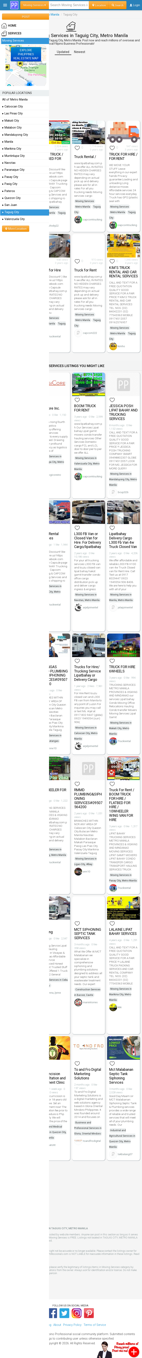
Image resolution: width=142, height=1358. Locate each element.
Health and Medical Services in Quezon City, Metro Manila (52, 1132)
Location (99, 5)
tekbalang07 (125, 1154)
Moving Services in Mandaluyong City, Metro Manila (123, 479)
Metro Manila (50, 14)
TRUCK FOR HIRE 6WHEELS (122, 669)
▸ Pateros (8, 191)
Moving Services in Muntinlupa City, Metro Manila (51, 462)
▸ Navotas (9, 163)
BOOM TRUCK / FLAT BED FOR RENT (51, 158)
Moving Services (49, 207)
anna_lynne (54, 992)
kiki (120, 1007)
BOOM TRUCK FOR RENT (85, 408)
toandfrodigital (92, 1140)
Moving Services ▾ (34, 5)
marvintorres (90, 1002)
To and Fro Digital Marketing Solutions (87, 1074)
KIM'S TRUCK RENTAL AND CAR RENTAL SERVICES (123, 272)
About (57, 1325)
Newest (79, 52)
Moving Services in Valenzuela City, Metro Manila (87, 464)
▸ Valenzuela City (13, 219)
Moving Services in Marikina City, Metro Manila (120, 994)
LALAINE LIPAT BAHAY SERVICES (123, 932)
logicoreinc (54, 474)
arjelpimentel (90, 607)
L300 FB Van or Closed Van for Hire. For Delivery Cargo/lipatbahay (87, 540)
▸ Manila (7, 141)
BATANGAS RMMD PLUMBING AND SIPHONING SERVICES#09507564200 (53, 675)
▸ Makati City (10, 120)
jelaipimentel (125, 607)
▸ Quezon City (11, 198)
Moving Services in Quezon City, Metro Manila (50, 592)
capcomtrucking (92, 219)
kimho (121, 346)
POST (26, 16)
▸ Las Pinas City (12, 113)
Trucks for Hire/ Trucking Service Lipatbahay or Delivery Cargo (87, 673)
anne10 (52, 748)
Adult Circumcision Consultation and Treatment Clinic (52, 1076)
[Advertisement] (71, 87)
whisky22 (53, 225)
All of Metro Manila (15, 99)
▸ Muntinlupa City (13, 156)
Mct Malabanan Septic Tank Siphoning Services (121, 1076)
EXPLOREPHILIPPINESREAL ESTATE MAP (25, 54)
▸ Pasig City (9, 184)
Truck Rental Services (49, 536)
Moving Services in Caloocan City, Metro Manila (85, 733)
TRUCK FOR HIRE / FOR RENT (123, 156)
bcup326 (123, 492)
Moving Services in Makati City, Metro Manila (120, 728)
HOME (8, 26)
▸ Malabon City (12, 127)
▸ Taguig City (10, 212)
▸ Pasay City (10, 177)
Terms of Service (95, 1325)
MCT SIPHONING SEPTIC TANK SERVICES (87, 934)
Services (11, 33)
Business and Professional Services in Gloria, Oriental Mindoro (88, 1128)
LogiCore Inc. (49, 408)
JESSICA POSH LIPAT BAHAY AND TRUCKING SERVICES (123, 412)
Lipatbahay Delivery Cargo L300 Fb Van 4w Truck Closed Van (123, 540)
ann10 (86, 871)
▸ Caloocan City (12, 106)
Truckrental (54, 336)
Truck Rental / (85, 157)
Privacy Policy (72, 1325)
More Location (16, 228)
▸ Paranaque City (13, 170)
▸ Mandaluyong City (15, 135)
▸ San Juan (9, 205)
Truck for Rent (85, 270)
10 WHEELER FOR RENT (52, 792)
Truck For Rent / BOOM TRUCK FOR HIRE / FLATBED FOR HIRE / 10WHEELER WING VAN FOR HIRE (121, 805)
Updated (63, 52)
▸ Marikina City (11, 148)
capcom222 (90, 332)
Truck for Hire (50, 270)
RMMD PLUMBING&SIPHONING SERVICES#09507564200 (88, 798)
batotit (52, 1145)
